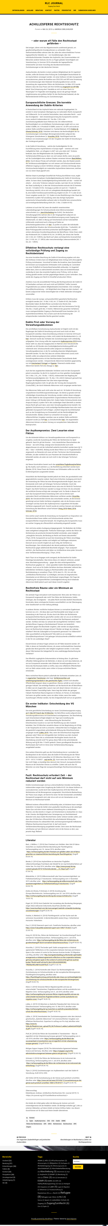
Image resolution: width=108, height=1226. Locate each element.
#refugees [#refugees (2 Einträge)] (65, 1164)
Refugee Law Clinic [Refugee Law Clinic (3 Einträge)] (50, 1198)
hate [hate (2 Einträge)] (60, 1185)
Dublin (59, 1122)
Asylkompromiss (40, 1122)
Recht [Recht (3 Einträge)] (56, 1194)
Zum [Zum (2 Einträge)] (40, 1207)
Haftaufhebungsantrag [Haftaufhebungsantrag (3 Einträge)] (48, 1185)
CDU (49, 1122)
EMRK (64, 1122)
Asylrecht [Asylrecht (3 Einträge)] (45, 1175)
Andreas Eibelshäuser (64, 29)
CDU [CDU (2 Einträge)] (40, 1179)
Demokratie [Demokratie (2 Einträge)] (62, 1179)
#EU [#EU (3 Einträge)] (48, 1162)
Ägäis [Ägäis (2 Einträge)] (46, 1207)
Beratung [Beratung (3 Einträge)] (63, 1175)
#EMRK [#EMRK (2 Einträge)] (41, 1162)
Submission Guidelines (87, 10)
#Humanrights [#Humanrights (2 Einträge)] (43, 1164)
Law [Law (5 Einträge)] (53, 1187)
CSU (53, 1122)
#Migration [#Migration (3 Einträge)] (55, 1164)
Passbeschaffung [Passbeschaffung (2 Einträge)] (56, 1191)
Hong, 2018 (63, 508)
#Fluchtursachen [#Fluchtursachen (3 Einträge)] (59, 1162)
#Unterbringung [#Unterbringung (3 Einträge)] (45, 1167)
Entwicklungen (18, 10)
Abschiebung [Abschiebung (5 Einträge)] (48, 1172)
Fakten (56, 10)
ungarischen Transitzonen (37, 677)
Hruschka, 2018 (53, 136)
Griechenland (36, 363)
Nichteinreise (58, 1125)
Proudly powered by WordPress (42, 1220)
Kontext (48, 10)
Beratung (39, 10)
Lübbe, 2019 (43, 732)
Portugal (45, 363)
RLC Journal (54, 3)
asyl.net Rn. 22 (49, 759)
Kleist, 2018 (72, 508)
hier (50, 224)
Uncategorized (7, 1178)
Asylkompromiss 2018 (69, 341)
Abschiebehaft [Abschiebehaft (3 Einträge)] (45, 1170)
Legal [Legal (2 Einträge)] (60, 1188)
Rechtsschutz (68, 1125)
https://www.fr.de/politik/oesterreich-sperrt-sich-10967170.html (49, 927)
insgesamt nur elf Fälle (71, 87)
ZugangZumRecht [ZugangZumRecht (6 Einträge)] (58, 1204)
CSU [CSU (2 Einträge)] (54, 1179)
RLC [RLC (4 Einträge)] (62, 1198)
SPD (76, 1125)
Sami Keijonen (72, 1220)
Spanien (54, 363)
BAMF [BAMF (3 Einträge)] (54, 1175)
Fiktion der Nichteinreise (34, 1125)
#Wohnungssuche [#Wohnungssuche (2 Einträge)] (60, 1167)
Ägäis (31, 1122)
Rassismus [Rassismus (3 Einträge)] (43, 1194)
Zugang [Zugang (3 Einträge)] (42, 1205)
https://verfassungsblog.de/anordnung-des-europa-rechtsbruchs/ (49, 895)
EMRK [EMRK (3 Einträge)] (51, 1182)
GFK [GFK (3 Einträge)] (58, 1182)
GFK (45, 1125)
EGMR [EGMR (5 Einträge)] (42, 1182)
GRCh (50, 1125)
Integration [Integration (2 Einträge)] (44, 1188)
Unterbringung (7, 1181)
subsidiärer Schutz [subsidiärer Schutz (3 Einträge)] (60, 1201)
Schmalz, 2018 (31, 510)
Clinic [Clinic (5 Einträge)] (47, 1178)
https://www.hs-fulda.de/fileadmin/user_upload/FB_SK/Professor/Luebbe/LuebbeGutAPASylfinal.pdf (54, 1027)
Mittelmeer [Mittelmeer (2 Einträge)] (44, 1191)
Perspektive (66, 10)
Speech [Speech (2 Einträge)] (48, 1201)
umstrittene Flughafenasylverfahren (69, 464)
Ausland (30, 10)
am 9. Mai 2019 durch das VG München (40, 712)
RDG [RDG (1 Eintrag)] (51, 1194)
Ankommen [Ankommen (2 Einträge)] (61, 1173)
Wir (74, 10)
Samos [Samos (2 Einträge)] (41, 1201)
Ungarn (28, 1128)
